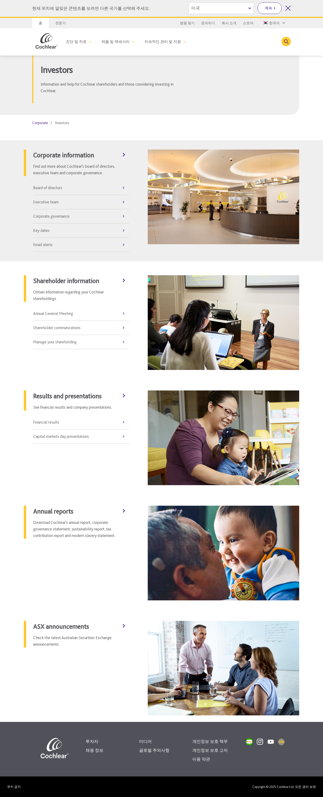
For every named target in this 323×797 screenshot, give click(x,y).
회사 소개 (229, 23)
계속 (268, 8)
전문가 (60, 23)
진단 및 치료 (76, 41)
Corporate (40, 123)
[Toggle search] (286, 41)
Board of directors (47, 187)
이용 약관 (201, 759)
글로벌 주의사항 (154, 750)
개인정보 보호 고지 (210, 750)
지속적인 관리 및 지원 (162, 41)
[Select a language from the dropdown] (274, 23)
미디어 (145, 741)
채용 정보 (94, 750)
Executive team (46, 201)
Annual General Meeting (53, 313)
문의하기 (208, 23)
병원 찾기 (187, 23)
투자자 (92, 741)
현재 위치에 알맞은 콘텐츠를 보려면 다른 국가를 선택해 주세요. (91, 8)
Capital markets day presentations (61, 436)
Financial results (46, 422)
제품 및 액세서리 (116, 41)
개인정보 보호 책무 (210, 741)
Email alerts (43, 244)
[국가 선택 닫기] (288, 8)
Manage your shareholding (55, 341)
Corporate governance (51, 216)
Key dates (41, 230)
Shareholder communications (57, 327)
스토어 (248, 23)
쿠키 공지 (14, 787)
